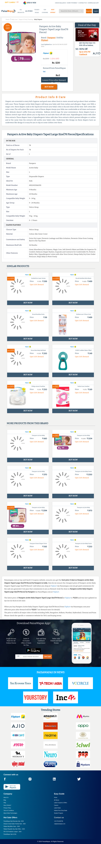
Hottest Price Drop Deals (60, 810)
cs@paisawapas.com (59, 823)
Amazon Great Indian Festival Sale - (15, 823)
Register (89, 11)
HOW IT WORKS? (72, 3)
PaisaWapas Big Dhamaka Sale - (14, 821)
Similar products (18, 266)
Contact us (59, 818)
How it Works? (7, 805)
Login (96, 11)
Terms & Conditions (9, 810)
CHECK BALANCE (60, 3)
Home (55, 797)
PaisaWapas (46, 841)
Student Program (58, 813)
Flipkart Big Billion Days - (12, 826)
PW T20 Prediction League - (12, 831)
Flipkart (44, 40)
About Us (6, 797)
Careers (56, 805)
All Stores (56, 800)
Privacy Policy (7, 808)
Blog (5, 800)
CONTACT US (83, 3)
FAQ (5, 802)
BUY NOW (49, 87)
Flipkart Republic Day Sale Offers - (14, 829)
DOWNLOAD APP (93, 3)
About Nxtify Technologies (10, 813)
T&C (44, 72)
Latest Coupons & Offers (60, 802)
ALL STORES (28, 11)
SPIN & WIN (29, 3)
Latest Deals (57, 808)
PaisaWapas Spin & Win (10, 834)
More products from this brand (27, 423)
